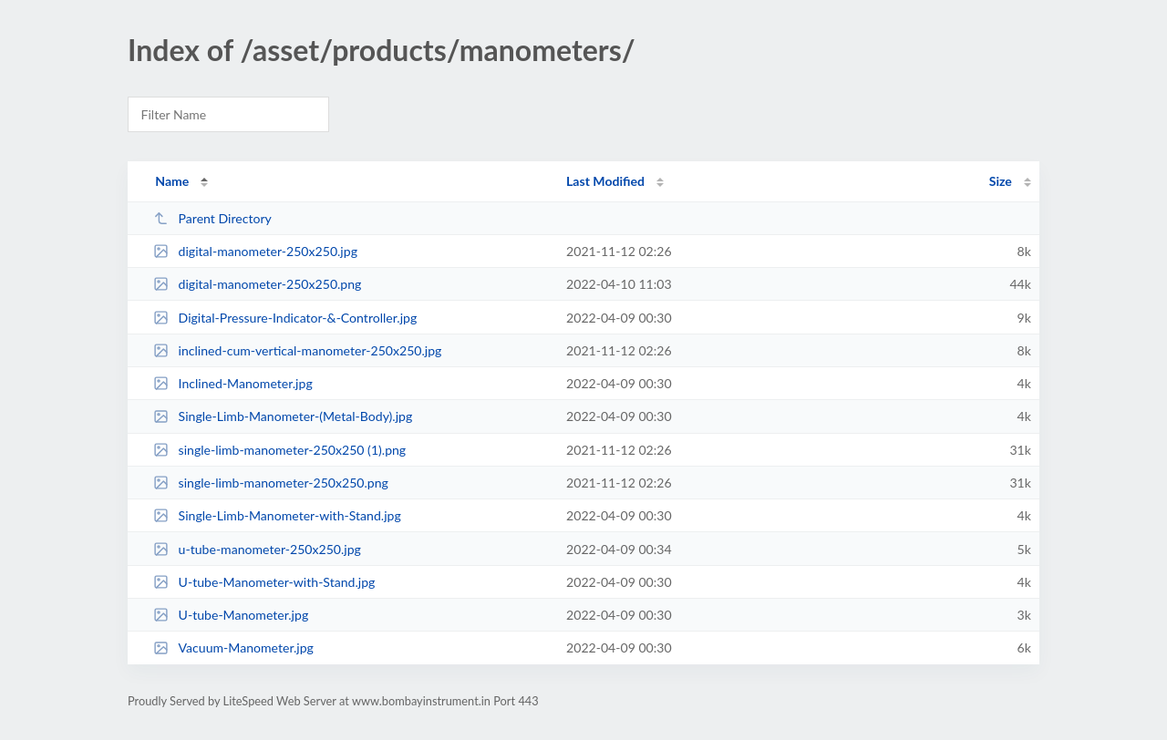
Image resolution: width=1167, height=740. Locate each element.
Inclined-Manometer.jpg (233, 383)
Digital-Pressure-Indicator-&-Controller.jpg (285, 317)
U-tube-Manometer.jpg (230, 614)
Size (1000, 181)
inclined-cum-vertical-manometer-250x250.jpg (297, 350)
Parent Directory (212, 218)
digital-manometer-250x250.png (257, 284)
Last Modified (605, 181)
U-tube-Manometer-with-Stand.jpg (264, 582)
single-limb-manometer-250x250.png (270, 482)
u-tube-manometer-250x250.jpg (257, 549)
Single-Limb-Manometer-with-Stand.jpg (277, 515)
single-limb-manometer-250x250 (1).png (279, 449)
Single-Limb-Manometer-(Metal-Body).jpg (282, 416)
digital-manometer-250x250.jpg (255, 251)
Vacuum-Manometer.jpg (233, 647)
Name (172, 181)
